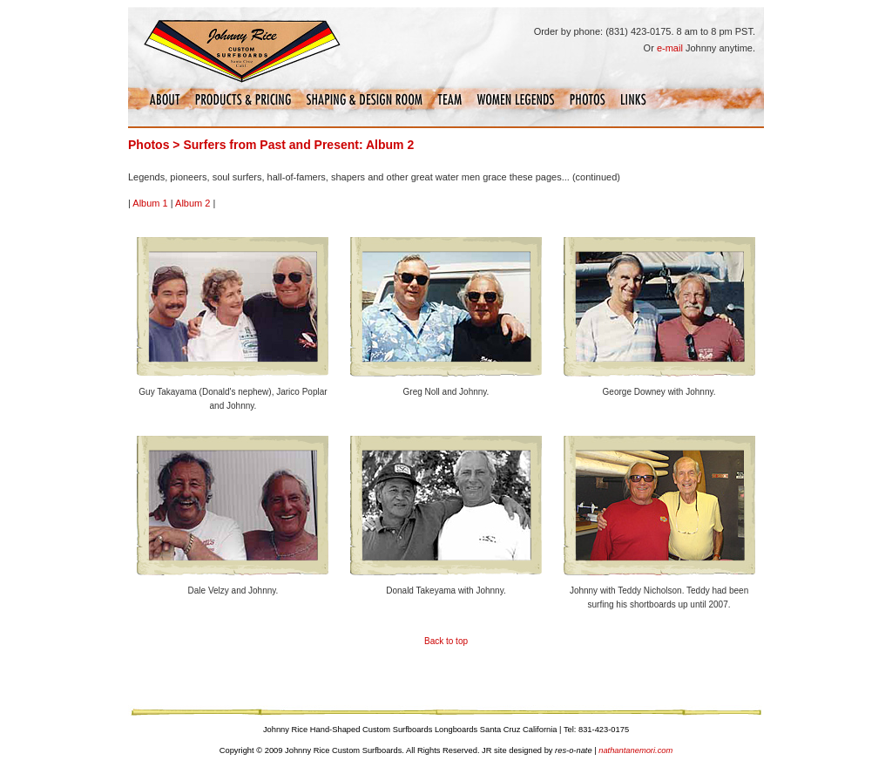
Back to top (446, 641)
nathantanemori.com (635, 750)
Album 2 (192, 203)
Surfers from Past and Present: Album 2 (298, 145)
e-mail (670, 48)
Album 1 (149, 203)
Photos (148, 145)
